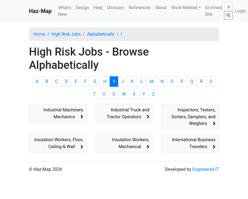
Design (82, 7)
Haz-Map (40, 11)
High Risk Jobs (66, 34)
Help (98, 7)
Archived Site (213, 11)
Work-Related (184, 7)
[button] (58, 113)
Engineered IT (205, 169)
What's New (64, 11)
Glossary (115, 7)
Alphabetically (101, 34)
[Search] (228, 6)
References (140, 7)
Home (39, 34)
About (161, 7)
